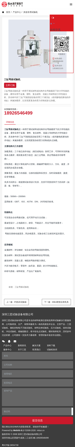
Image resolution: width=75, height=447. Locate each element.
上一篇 (16, 302)
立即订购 (10, 85)
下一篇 (56, 302)
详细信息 (10, 122)
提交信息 (37, 420)
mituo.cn (40, 430)
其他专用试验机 (30, 12)
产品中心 (17, 12)
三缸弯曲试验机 (22, 287)
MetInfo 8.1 (18, 430)
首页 (6, 12)
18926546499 (18, 113)
